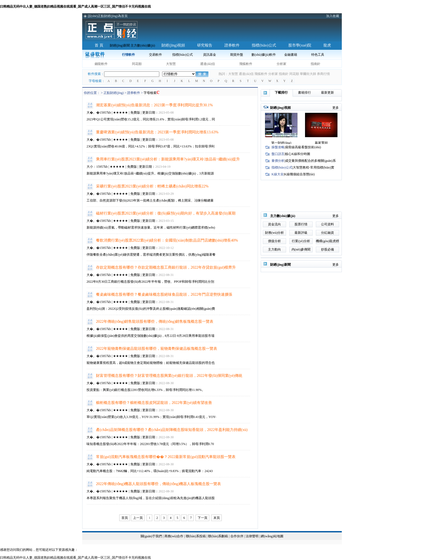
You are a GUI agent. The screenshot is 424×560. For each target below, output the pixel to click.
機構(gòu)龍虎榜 (327, 241)
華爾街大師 (308, 74)
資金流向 (274, 224)
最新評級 (300, 233)
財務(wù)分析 (274, 233)
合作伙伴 (236, 536)
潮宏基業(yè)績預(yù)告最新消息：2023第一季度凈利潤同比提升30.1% (154, 105)
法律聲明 (252, 536)
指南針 (315, 64)
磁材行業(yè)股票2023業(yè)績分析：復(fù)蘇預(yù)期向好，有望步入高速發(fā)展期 (166, 213)
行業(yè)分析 (301, 241)
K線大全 (277, 174)
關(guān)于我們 (151, 536)
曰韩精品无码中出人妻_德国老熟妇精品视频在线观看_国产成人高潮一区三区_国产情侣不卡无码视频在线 (75, 6)
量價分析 (277, 161)
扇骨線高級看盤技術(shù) (303, 147)
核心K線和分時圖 (297, 154)
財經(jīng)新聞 (120, 45)
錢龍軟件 (101, 64)
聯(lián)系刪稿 (218, 536)
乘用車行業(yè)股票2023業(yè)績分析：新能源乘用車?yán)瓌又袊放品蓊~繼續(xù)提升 (168, 159)
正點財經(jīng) (114, 93)
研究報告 (204, 45)
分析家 (281, 64)
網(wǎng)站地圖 (272, 536)
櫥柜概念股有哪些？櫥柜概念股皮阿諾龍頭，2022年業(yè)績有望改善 (154, 403)
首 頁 (99, 45)
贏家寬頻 (321, 143)
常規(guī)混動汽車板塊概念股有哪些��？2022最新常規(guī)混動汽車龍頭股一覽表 (166, 457)
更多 (335, 108)
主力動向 (274, 249)
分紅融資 (327, 233)
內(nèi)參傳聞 (301, 249)
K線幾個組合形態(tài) (299, 174)
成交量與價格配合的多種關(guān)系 (310, 161)
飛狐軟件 (245, 64)
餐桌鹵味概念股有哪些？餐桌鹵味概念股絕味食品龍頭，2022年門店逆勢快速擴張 (164, 294)
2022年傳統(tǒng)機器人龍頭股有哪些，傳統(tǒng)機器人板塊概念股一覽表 (158, 484)
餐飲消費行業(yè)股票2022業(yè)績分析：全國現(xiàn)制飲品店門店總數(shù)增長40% (167, 240)
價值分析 (274, 241)
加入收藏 (332, 16)
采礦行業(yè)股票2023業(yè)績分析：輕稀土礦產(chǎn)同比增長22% (152, 186)
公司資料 (327, 224)
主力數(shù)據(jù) (143, 45)
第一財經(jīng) (281, 143)
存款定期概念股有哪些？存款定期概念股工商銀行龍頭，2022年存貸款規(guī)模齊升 (166, 267)
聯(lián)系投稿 (196, 536)
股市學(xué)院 (300, 45)
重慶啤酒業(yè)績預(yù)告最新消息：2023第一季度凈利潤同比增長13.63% (157, 132)
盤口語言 (277, 154)
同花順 (137, 64)
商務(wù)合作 (174, 536)
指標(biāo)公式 (264, 45)
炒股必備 (327, 249)
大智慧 (171, 64)
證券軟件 (232, 45)
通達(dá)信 (207, 64)
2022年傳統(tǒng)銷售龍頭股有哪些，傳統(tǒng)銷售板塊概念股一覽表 (154, 321)
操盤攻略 (277, 147)
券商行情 (323, 74)
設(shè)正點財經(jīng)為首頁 (108, 16)
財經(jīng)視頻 (173, 45)
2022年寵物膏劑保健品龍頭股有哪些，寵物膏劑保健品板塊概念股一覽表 (156, 349)
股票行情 (300, 224)
